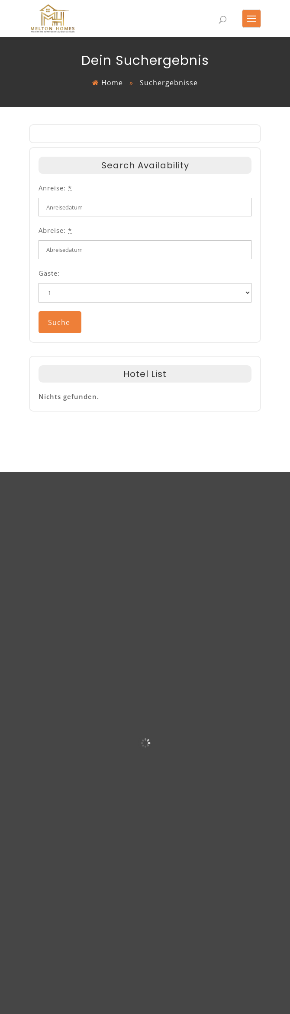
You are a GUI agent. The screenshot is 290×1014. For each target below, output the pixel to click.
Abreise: (55, 230)
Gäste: (49, 273)
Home (112, 82)
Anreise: (55, 187)
